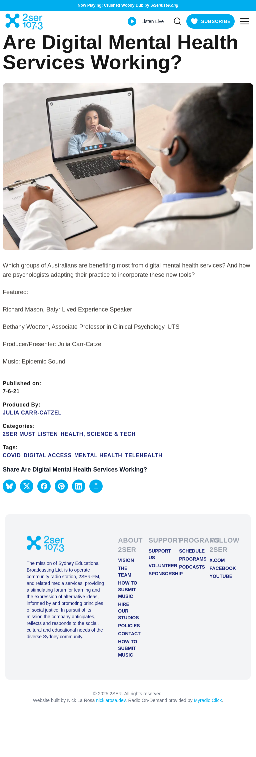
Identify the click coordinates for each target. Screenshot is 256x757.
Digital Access (48, 455)
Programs (189, 559)
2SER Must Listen (30, 434)
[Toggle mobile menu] (245, 21)
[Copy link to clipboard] (96, 486)
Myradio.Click (208, 700)
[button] (9, 486)
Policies (128, 625)
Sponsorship (158, 573)
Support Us (158, 554)
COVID (12, 455)
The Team (124, 572)
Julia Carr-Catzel (32, 413)
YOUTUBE (219, 576)
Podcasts (189, 567)
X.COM (217, 560)
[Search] (177, 21)
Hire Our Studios (128, 611)
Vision (126, 560)
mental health (98, 455)
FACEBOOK (219, 568)
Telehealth (144, 455)
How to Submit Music (127, 589)
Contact (128, 633)
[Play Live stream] (132, 21)
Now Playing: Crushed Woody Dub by (128, 5)
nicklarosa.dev (110, 700)
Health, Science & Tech (98, 434)
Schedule (189, 551)
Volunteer (158, 565)
